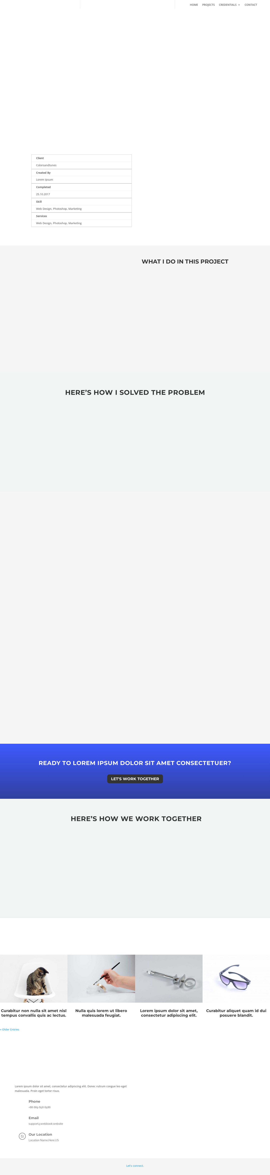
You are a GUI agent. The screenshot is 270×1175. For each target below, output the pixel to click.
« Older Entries (9, 1030)
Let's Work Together (135, 779)
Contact (251, 5)
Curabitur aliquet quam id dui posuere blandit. (236, 1013)
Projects (208, 5)
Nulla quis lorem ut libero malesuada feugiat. (101, 1013)
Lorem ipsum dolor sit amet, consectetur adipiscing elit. (169, 1013)
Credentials (227, 5)
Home (194, 5)
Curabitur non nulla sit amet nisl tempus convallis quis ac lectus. (33, 1013)
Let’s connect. (135, 1166)
